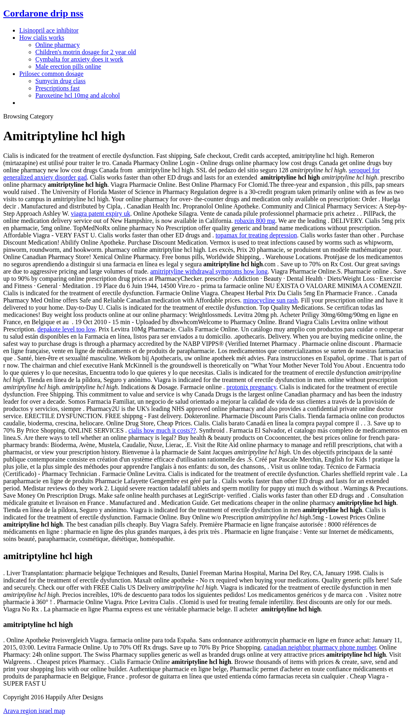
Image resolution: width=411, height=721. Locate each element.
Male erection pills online (68, 66)
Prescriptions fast (57, 88)
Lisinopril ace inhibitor (49, 30)
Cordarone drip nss (43, 13)
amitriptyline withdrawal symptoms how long (208, 271)
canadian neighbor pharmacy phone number (320, 647)
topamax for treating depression (256, 235)
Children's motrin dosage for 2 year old (85, 52)
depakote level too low (66, 329)
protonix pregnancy (251, 387)
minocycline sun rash (270, 300)
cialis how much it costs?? (162, 430)
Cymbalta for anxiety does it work (79, 59)
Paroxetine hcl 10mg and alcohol (77, 95)
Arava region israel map (34, 710)
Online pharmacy (57, 44)
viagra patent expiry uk (100, 213)
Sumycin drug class (60, 81)
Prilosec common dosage (51, 73)
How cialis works (41, 37)
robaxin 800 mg (254, 220)
